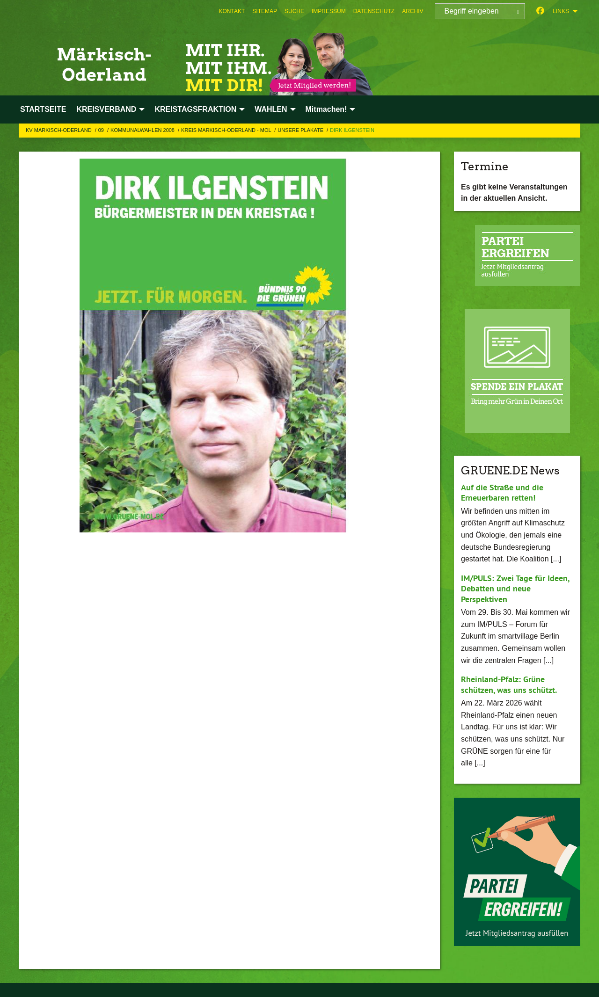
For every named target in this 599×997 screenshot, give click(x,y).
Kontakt (232, 11)
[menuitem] (232, 11)
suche (294, 11)
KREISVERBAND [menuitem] (106, 109)
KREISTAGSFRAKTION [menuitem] (195, 109)
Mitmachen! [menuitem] (326, 109)
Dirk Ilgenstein (352, 130)
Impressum (329, 11)
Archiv (412, 11)
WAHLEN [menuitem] (271, 109)
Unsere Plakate (301, 130)
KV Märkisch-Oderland (59, 130)
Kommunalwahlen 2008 (143, 130)
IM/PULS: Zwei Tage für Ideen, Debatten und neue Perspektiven (515, 588)
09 (101, 130)
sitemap (264, 11)
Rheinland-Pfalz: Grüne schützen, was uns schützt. (509, 684)
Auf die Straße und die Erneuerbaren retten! (502, 492)
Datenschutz (373, 11)
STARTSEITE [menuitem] (43, 109)
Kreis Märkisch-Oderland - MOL (226, 130)
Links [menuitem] (561, 11)
